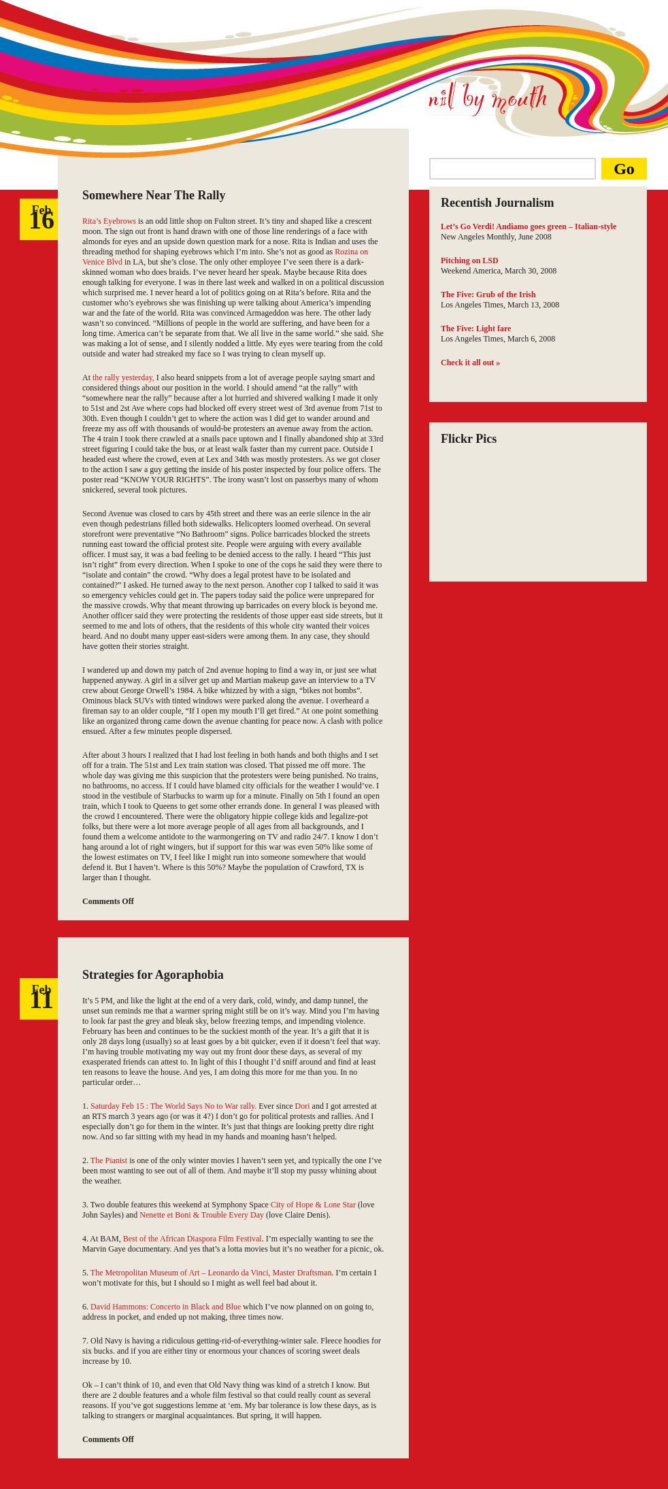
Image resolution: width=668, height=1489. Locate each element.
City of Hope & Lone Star (313, 1204)
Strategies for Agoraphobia (153, 975)
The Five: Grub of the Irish (488, 294)
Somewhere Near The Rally (153, 195)
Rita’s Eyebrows (109, 221)
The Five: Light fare (476, 328)
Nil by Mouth (487, 97)
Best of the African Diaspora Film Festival (192, 1238)
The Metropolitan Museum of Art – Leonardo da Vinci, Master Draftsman (211, 1272)
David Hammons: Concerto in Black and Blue (165, 1306)
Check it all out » (470, 362)
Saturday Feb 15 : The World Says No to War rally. (173, 1106)
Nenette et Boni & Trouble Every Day (202, 1215)
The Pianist (108, 1160)
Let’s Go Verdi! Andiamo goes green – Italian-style (528, 226)
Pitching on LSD (470, 260)
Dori (302, 1106)
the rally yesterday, (123, 377)
